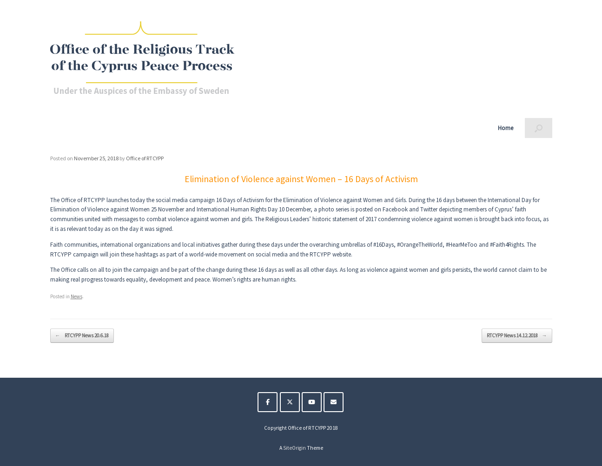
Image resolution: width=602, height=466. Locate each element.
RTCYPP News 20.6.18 (82, 336)
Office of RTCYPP (145, 158)
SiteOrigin (294, 448)
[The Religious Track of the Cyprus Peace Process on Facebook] (268, 402)
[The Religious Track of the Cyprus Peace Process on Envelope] (334, 402)
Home (505, 128)
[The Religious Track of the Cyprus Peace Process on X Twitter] (290, 402)
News (76, 296)
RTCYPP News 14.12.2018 (517, 336)
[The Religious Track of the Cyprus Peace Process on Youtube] (312, 402)
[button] (538, 128)
